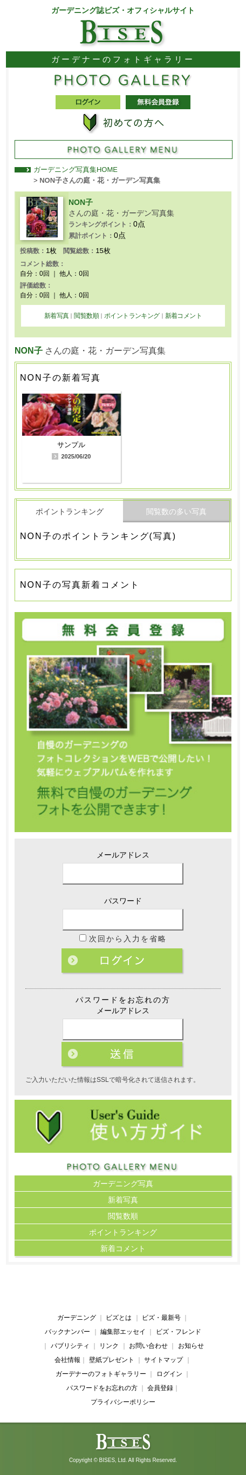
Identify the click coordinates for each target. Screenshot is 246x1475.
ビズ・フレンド (178, 1332)
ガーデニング (76, 1317)
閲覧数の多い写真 (176, 511)
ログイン (123, 961)
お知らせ (191, 1346)
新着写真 (56, 316)
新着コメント (183, 316)
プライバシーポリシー (123, 1402)
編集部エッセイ (123, 1332)
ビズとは (119, 1317)
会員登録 (160, 1388)
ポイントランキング (132, 316)
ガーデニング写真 (123, 1183)
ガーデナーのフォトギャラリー (101, 1374)
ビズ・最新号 (161, 1317)
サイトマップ (163, 1360)
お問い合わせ (148, 1346)
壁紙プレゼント (111, 1360)
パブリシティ (70, 1346)
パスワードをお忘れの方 (102, 1388)
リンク (109, 1346)
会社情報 (67, 1360)
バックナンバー (67, 1332)
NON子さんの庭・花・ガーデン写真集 (99, 180)
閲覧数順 (86, 316)
